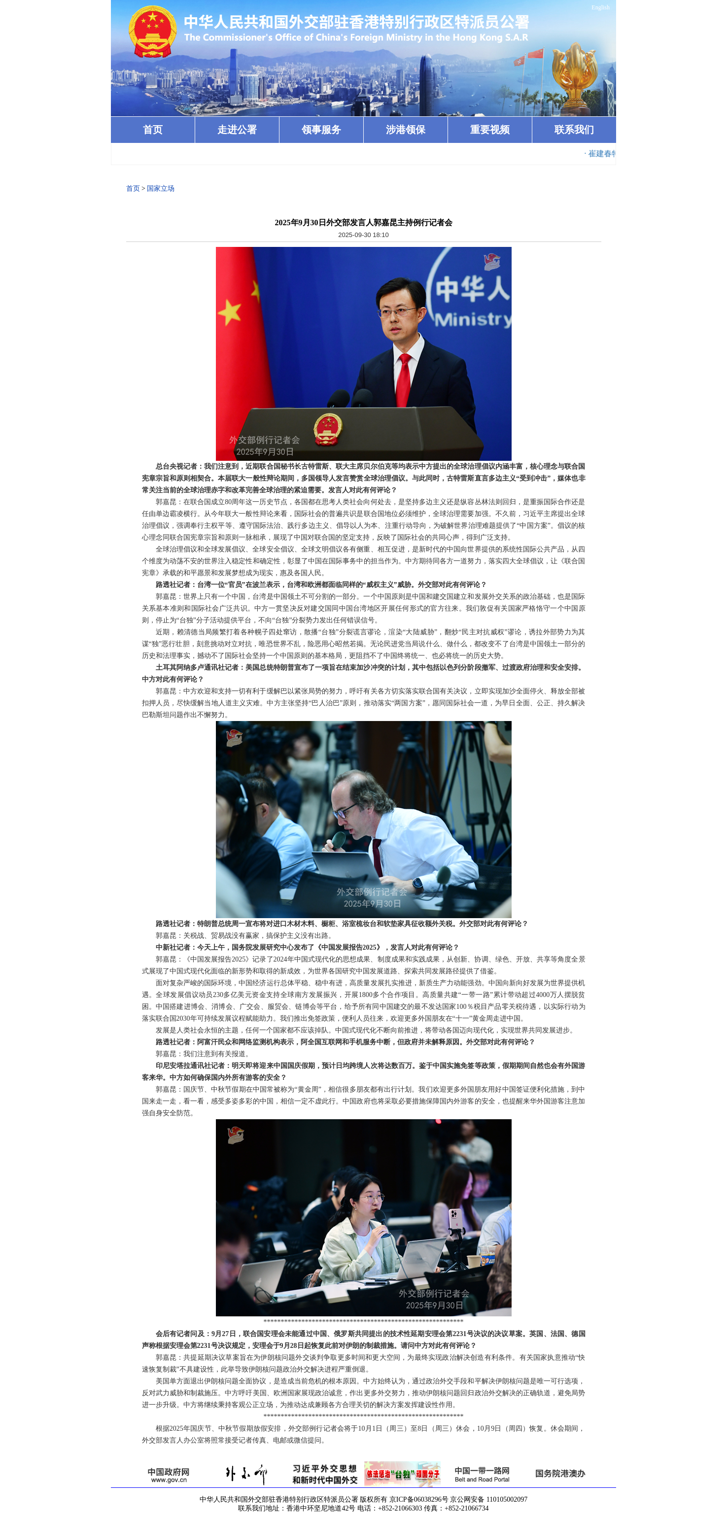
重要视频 (490, 129)
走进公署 (237, 129)
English (600, 7)
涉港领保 (405, 129)
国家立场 (160, 188)
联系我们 (574, 129)
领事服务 (321, 129)
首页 (153, 129)
